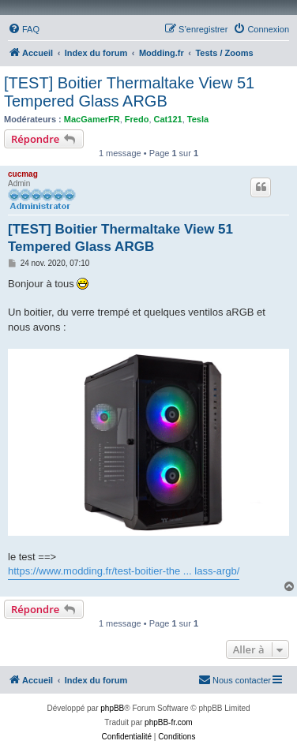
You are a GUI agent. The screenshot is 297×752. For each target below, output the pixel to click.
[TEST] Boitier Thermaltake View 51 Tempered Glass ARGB (129, 92)
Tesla (198, 119)
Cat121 (168, 119)
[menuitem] (23, 29)
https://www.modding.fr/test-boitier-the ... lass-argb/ (123, 571)
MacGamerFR (92, 119)
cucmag (23, 174)
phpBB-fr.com (169, 722)
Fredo (137, 119)
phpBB (112, 708)
